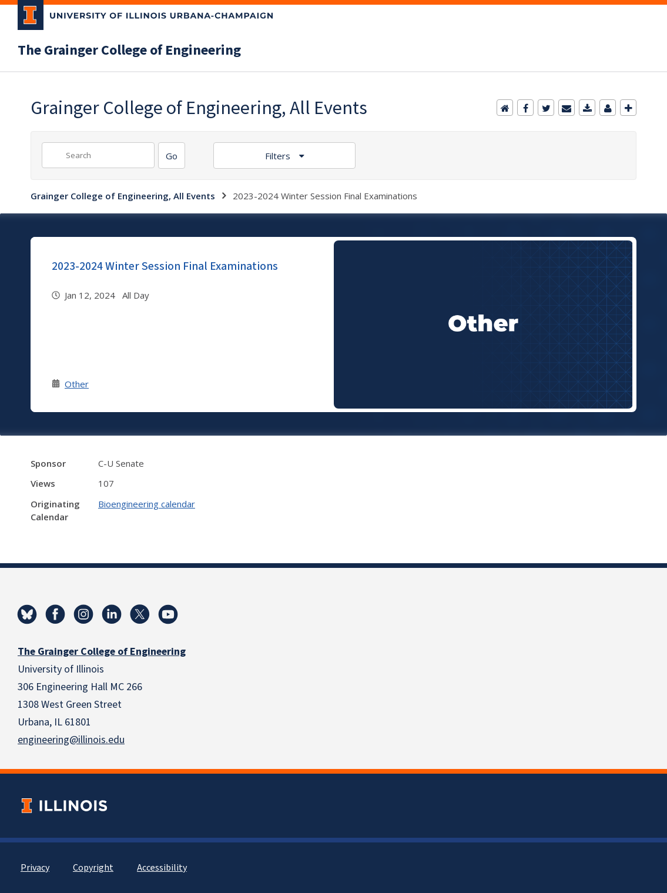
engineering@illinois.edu (71, 740)
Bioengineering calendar (146, 504)
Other (77, 384)
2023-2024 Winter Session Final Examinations (165, 266)
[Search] (171, 155)
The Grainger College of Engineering (129, 50)
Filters (279, 156)
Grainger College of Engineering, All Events (123, 196)
